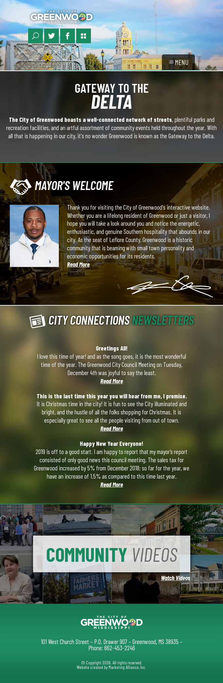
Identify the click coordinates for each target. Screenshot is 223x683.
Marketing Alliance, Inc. (127, 667)
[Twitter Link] (51, 35)
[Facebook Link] (67, 35)
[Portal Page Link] (83, 35)
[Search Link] (35, 35)
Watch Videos (175, 577)
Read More (78, 264)
